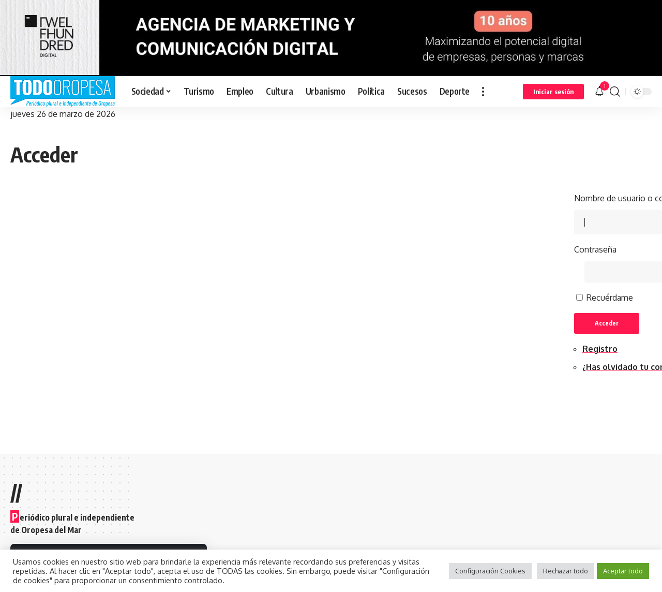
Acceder (607, 323)
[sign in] (553, 91)
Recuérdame (609, 297)
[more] (483, 91)
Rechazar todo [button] (565, 571)
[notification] (599, 91)
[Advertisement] (331, 265)
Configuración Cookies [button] (490, 571)
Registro (600, 349)
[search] (615, 91)
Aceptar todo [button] (623, 571)
